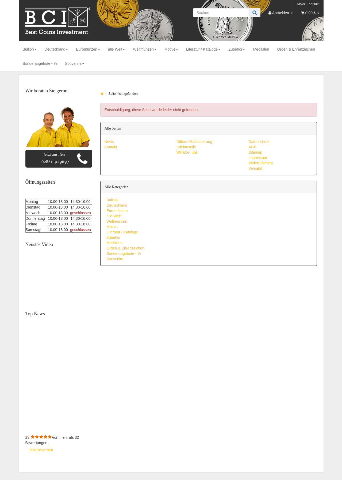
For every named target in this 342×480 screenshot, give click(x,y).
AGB (252, 147)
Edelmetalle (186, 147)
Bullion (30, 49)
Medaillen (261, 49)
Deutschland (56, 49)
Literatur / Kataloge (203, 49)
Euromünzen (88, 49)
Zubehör (236, 49)
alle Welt (116, 49)
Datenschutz (258, 141)
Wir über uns (187, 152)
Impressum (257, 158)
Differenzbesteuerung (194, 141)
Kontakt (314, 4)
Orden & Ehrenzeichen (296, 49)
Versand (255, 168)
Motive (171, 49)
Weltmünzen (144, 49)
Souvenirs (74, 63)
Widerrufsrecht (260, 163)
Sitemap (255, 152)
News (301, 4)
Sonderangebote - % (40, 63)
